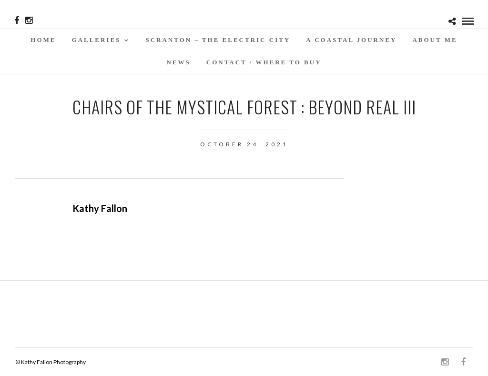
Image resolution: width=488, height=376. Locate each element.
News (178, 62)
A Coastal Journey (351, 39)
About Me (434, 39)
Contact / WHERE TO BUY (264, 62)
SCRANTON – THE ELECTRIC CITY (217, 39)
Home (43, 39)
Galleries (96, 39)
